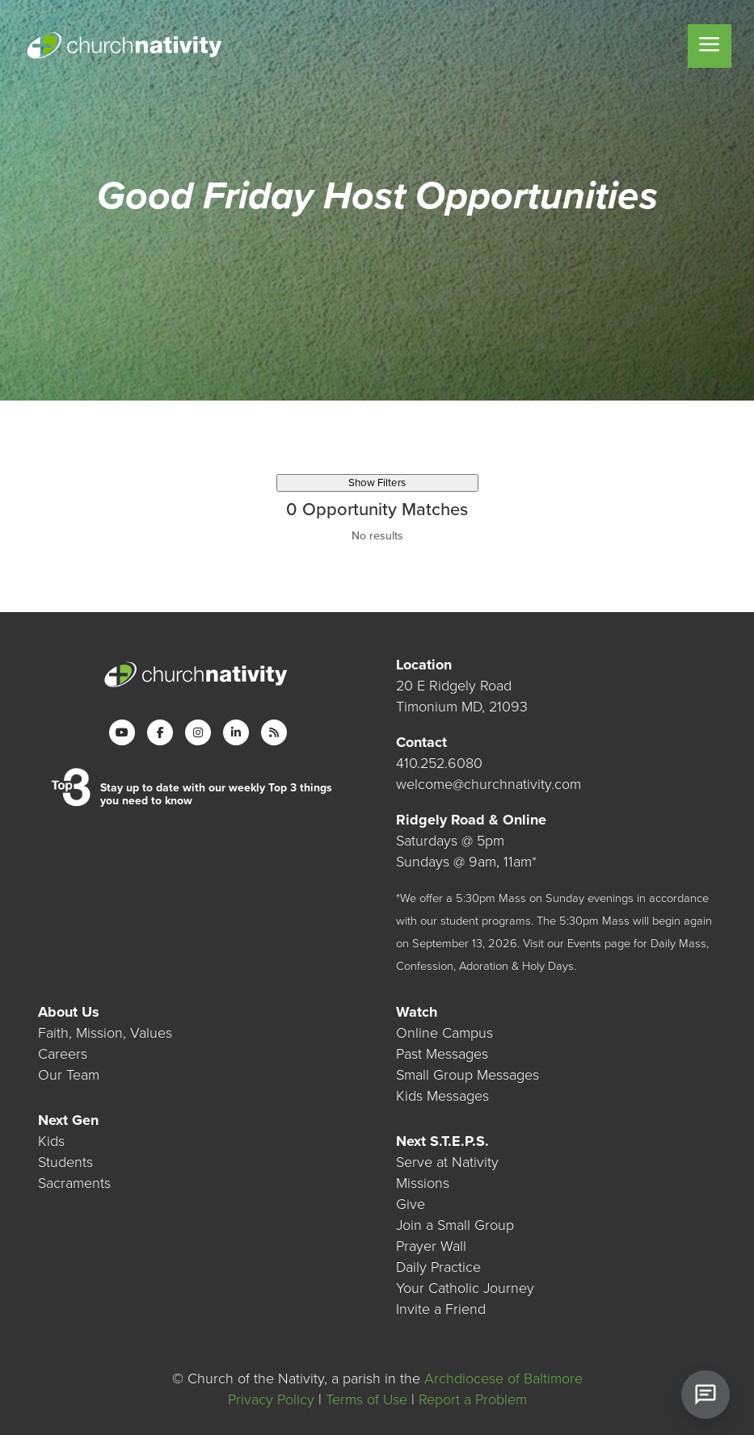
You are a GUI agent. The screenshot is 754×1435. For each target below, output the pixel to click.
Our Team (68, 1075)
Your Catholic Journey (465, 1288)
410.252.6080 (439, 763)
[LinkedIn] (236, 732)
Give (410, 1204)
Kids (51, 1141)
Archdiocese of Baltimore (503, 1378)
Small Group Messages (467, 1075)
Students (65, 1162)
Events (584, 943)
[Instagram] (198, 732)
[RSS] (274, 732)
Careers (62, 1054)
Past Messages (442, 1054)
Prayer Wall (431, 1246)
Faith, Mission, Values (105, 1033)
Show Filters (377, 482)
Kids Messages (442, 1096)
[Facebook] (160, 732)
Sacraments (74, 1183)
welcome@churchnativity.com (488, 784)
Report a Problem (473, 1399)
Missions (422, 1183)
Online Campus (444, 1033)
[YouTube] (122, 732)
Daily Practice (438, 1267)
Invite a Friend (441, 1309)
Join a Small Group (455, 1225)
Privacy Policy (271, 1399)
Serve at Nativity (447, 1162)
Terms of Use (366, 1399)
